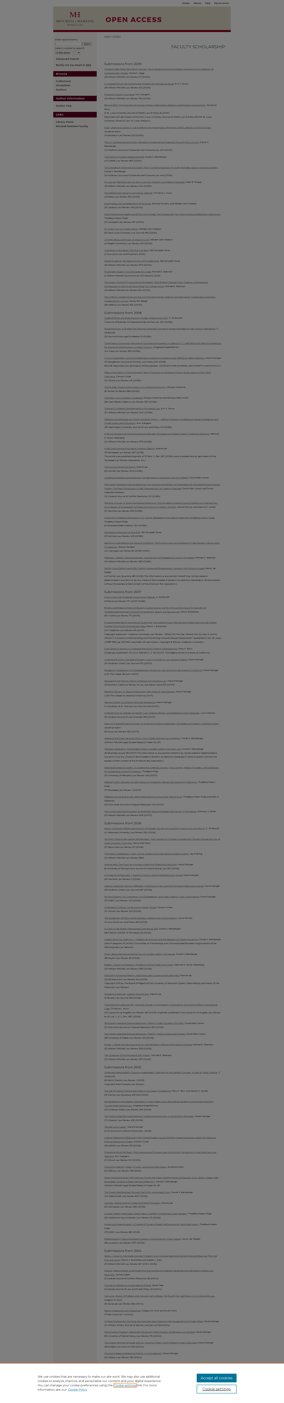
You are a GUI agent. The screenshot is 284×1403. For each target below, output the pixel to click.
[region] (142, 1383)
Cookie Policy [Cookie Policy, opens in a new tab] (77, 1389)
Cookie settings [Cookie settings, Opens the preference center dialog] (216, 1389)
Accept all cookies (217, 1378)
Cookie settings (125, 1385)
